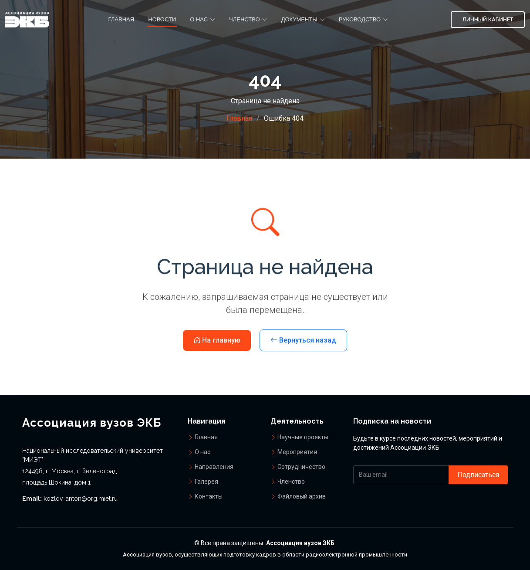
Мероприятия (297, 452)
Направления (214, 467)
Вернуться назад (303, 352)
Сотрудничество (301, 467)
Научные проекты (302, 437)
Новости (162, 19)
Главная (121, 19)
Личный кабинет (487, 19)
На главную (216, 352)
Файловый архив (301, 496)
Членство (291, 481)
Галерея (206, 481)
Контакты (209, 496)
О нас (202, 452)
